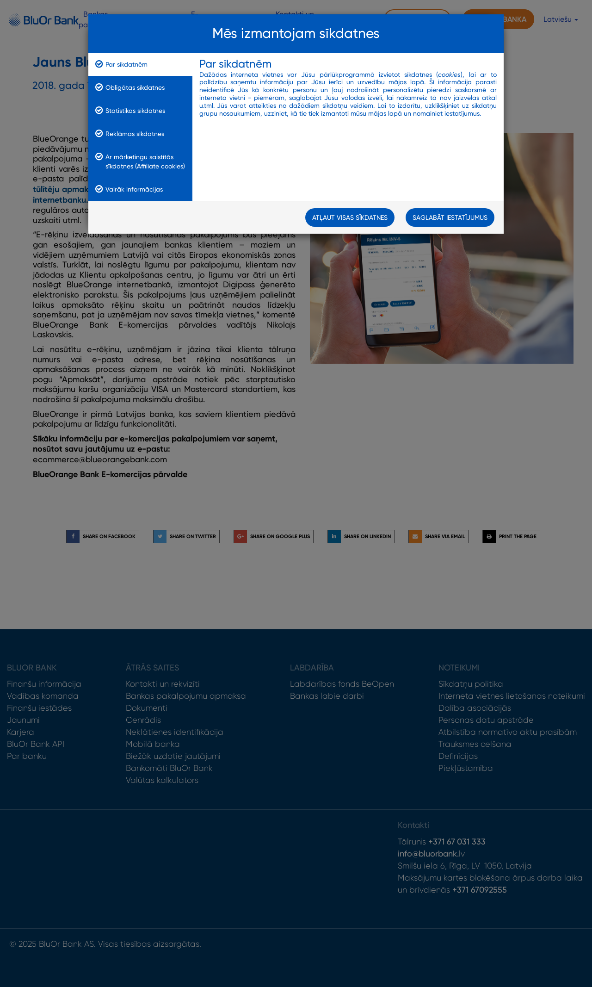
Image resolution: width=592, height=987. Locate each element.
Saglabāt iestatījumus (450, 217)
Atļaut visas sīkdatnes (350, 217)
